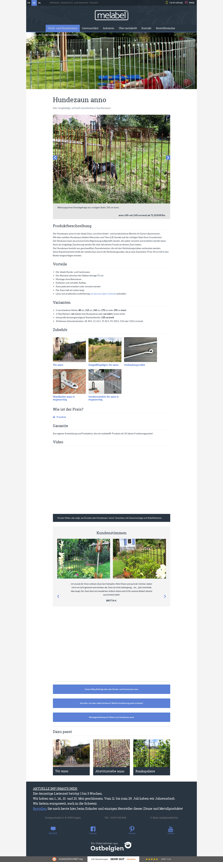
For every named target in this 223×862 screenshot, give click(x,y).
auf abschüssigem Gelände (103, 293)
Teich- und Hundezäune (63, 28)
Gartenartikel (90, 28)
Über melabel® (128, 28)
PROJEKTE (94, 3)
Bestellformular (165, 28)
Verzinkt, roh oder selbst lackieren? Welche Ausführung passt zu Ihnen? (111, 703)
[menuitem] (63, 28)
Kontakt (146, 28)
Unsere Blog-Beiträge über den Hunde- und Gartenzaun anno (111, 689)
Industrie (108, 28)
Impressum (54, 3)
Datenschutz (67, 3)
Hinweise (131, 859)
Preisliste (61, 417)
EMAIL (192, 3)
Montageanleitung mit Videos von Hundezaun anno (111, 717)
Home (34, 35)
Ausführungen (81, 3)
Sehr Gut (117, 859)
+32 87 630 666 (176, 3)
